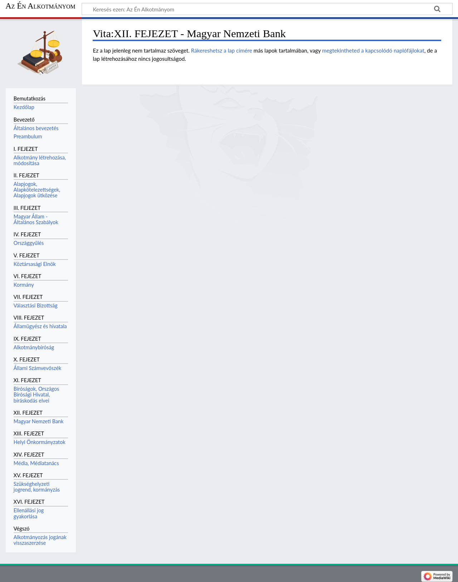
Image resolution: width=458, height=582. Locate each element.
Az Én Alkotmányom (40, 6)
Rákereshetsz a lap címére (221, 50)
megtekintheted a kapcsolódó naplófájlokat (373, 50)
